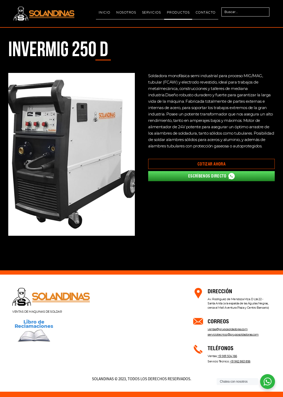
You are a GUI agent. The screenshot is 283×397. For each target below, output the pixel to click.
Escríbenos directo (211, 176)
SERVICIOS (151, 12)
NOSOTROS (126, 12)
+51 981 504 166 (227, 356)
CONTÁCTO (206, 12)
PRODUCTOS (178, 12)
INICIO (104, 12)
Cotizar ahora (211, 164)
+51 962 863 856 (240, 361)
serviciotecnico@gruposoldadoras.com (233, 334)
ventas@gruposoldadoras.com (228, 329)
